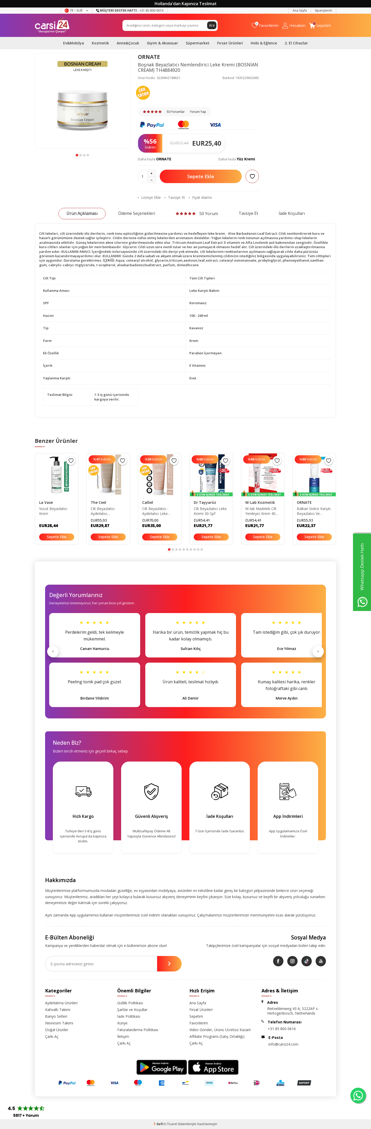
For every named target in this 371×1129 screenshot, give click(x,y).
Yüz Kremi (246, 158)
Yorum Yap (198, 112)
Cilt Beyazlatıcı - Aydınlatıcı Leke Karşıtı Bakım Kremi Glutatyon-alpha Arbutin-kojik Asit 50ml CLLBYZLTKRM (159, 511)
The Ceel (98, 502)
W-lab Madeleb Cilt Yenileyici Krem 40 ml (260, 511)
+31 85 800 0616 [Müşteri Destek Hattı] (129, 10)
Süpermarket (197, 43)
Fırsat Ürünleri (230, 43)
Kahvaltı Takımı (57, 1009)
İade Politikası (128, 1016)
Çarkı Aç (51, 1036)
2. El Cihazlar (296, 43)
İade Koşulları (292, 213)
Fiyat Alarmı (200, 197)
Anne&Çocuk (128, 43)
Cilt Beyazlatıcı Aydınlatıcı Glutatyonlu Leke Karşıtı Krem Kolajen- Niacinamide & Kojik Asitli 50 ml (107, 511)
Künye (122, 1023)
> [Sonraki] (318, 651)
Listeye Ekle (149, 197)
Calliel (147, 502)
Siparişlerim (323, 10)
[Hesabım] (293, 25)
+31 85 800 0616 (282, 1028)
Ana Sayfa (300, 10)
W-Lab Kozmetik (260, 502)
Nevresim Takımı (59, 1023)
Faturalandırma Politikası (137, 1029)
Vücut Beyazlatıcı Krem (53, 511)
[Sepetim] (320, 25)
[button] (77, 155)
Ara (212, 25)
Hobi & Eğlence (264, 43)
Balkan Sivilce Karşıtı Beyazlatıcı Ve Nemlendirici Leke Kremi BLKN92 (314, 511)
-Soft (158, 1124)
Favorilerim (198, 1023)
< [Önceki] (53, 651)
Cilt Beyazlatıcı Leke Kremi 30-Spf (210, 511)
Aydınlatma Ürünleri (61, 1002)
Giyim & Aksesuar (162, 43)
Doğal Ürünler (56, 1029)
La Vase (46, 502)
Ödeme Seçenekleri (136, 213)
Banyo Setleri (56, 1016)
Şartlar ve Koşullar (132, 1009)
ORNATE (149, 56)
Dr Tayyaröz (205, 502)
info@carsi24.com (283, 1044)
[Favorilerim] (265, 25)
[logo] (52, 25)
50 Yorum (197, 213)
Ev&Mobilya (73, 43)
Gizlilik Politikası (130, 1002)
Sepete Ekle (200, 176)
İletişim (123, 1036)
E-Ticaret (170, 1124)
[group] (82, 100)
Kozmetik (100, 43)
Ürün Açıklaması (82, 213)
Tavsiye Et (175, 197)
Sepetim (196, 1016)
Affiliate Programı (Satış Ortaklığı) (216, 1036)
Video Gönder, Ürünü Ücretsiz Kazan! (220, 1029)
